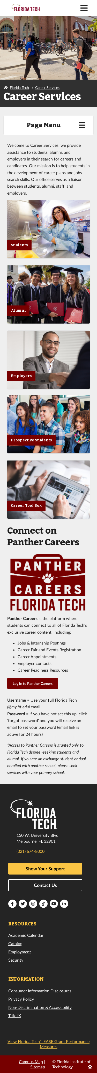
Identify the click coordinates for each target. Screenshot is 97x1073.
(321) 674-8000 (30, 851)
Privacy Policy (21, 999)
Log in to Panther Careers (33, 683)
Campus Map (31, 1061)
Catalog (15, 943)
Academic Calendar (25, 935)
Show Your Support (45, 868)
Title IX (14, 1015)
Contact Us (45, 885)
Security (15, 959)
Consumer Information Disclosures (39, 990)
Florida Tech (19, 87)
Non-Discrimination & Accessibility (40, 1007)
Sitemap (37, 1066)
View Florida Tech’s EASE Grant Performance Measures (48, 1044)
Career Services (47, 87)
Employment (19, 951)
